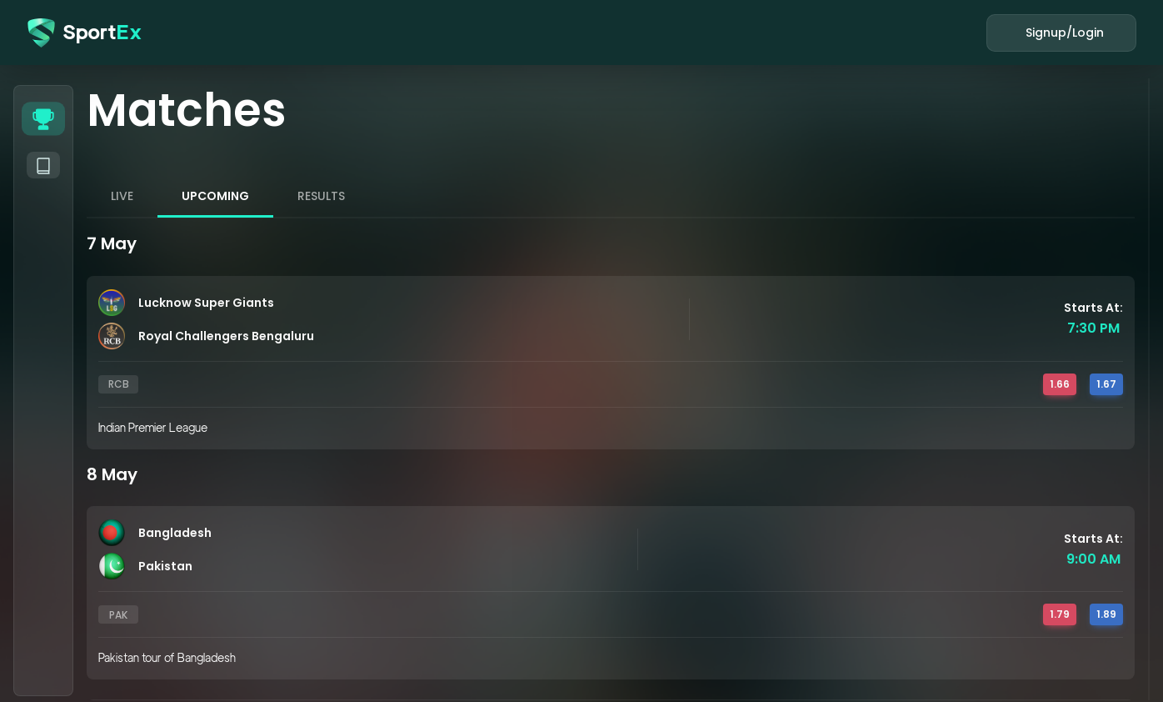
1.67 (1106, 384)
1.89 (1106, 614)
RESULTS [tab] (321, 196)
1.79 (1060, 614)
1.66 (1060, 384)
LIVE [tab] (122, 196)
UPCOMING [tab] (215, 196)
